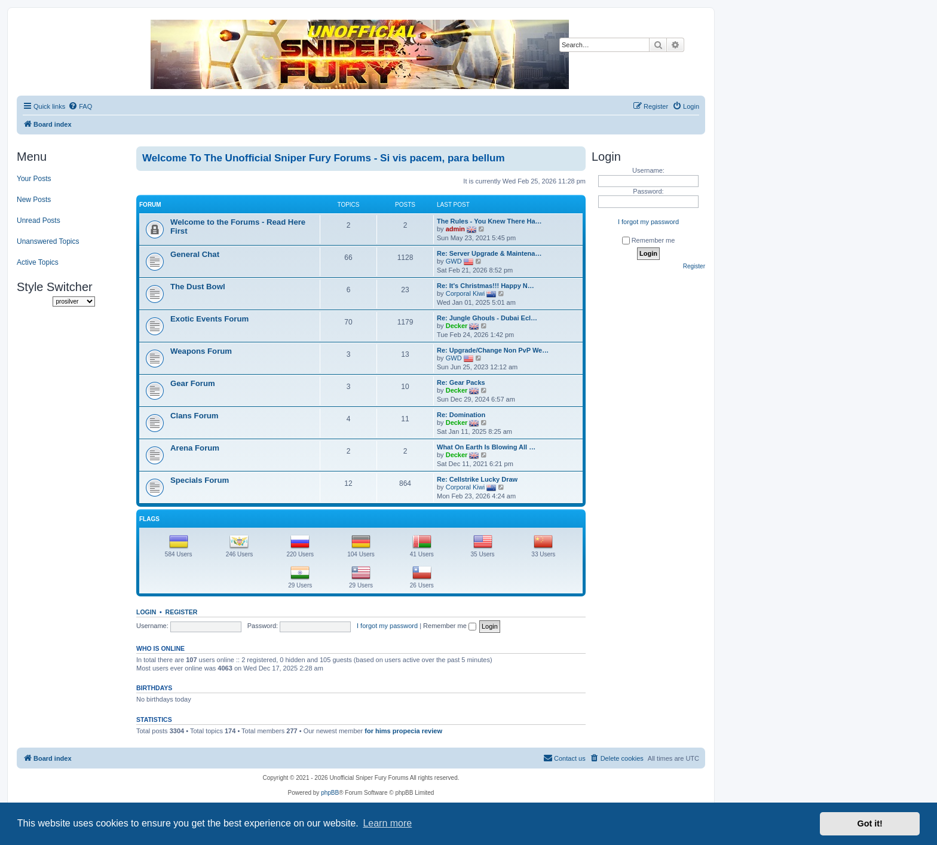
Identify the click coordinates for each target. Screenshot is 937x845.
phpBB (330, 792)
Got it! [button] (870, 823)
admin (455, 228)
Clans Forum (194, 415)
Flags (149, 519)
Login (146, 612)
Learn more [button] (387, 823)
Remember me (449, 625)
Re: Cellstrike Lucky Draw (477, 479)
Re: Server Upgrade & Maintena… (489, 253)
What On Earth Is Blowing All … (486, 447)
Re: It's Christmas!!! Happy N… (485, 285)
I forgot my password (387, 625)
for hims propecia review (403, 730)
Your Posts (34, 178)
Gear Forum (192, 383)
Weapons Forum (201, 351)
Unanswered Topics (48, 241)
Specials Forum (199, 480)
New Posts (34, 199)
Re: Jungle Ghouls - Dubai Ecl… (487, 318)
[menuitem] (80, 106)
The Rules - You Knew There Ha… (489, 221)
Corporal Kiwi (465, 293)
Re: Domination (461, 414)
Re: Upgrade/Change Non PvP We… (493, 350)
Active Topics (38, 262)
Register (182, 612)
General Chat (194, 254)
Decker (457, 325)
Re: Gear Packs (461, 382)
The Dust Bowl (197, 286)
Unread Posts (38, 220)
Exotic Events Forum (209, 318)
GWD (454, 261)
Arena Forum (194, 447)
